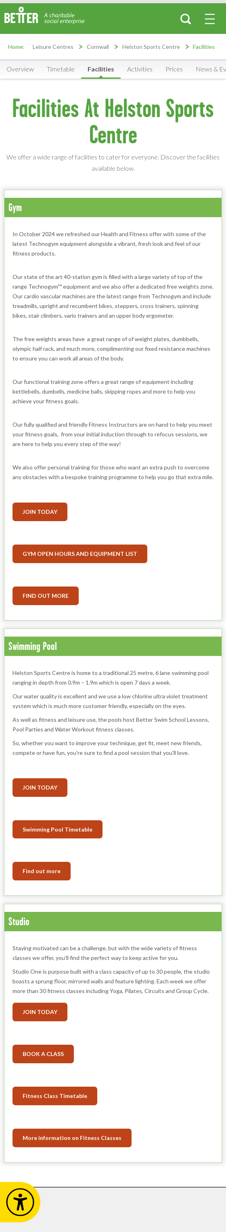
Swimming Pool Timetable (57, 829)
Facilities (204, 46)
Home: (16, 46)
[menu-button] (210, 19)
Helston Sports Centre (151, 46)
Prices (174, 69)
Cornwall (98, 46)
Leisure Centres (53, 46)
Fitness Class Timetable (55, 1095)
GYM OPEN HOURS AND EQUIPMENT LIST (80, 553)
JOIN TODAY (40, 787)
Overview (20, 69)
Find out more (42, 870)
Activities (140, 69)
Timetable (61, 69)
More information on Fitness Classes (72, 1137)
